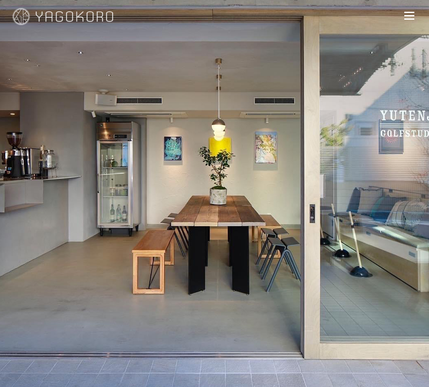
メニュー (409, 16)
